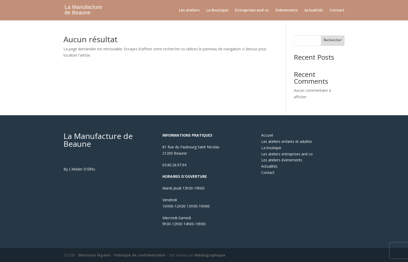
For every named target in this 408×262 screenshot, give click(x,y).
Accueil (267, 135)
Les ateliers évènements (281, 159)
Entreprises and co (252, 10)
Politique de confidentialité (139, 255)
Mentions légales (94, 255)
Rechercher (333, 40)
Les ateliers (189, 10)
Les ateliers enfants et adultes (286, 141)
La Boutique (217, 10)
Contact (337, 10)
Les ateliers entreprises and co (287, 153)
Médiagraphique (210, 255)
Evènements (287, 10)
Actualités (313, 10)
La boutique (271, 147)
